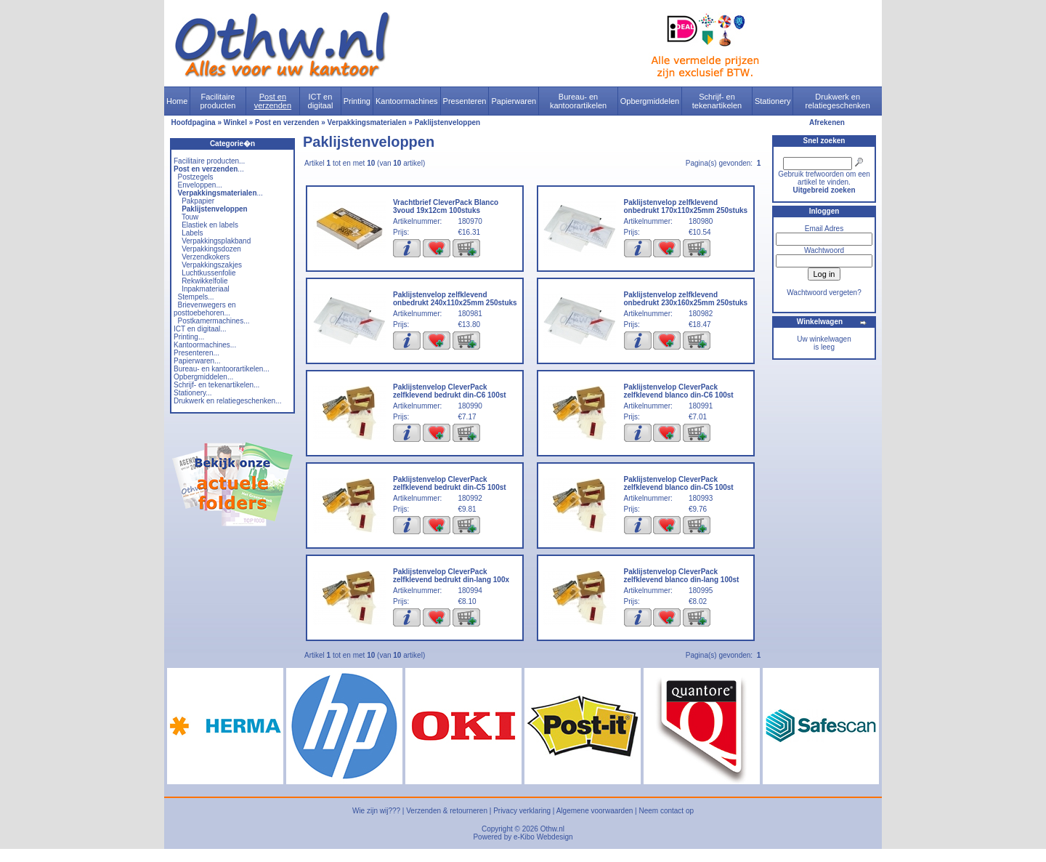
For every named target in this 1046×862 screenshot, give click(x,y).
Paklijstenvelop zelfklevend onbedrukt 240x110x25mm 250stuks (455, 299)
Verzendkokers (206, 257)
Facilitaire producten (217, 101)
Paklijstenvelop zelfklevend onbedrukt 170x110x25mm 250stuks (686, 206)
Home (176, 101)
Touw (190, 217)
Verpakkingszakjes (212, 265)
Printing (357, 101)
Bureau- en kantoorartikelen (578, 101)
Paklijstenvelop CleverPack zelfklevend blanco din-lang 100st (681, 576)
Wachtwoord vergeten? (824, 293)
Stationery (773, 101)
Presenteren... (196, 353)
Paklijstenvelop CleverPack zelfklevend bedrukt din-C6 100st (449, 391)
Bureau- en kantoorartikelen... (221, 369)
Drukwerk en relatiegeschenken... (227, 401)
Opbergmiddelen (649, 101)
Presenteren (465, 101)
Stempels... (196, 297)
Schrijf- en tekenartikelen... (216, 385)
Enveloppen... (200, 185)
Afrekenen (827, 122)
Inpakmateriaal (206, 289)
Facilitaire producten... (209, 161)
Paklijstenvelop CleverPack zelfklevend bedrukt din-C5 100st (449, 483)
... (209, 169)
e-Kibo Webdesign (543, 837)
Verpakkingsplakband (216, 241)
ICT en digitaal (320, 101)
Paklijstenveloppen (448, 122)
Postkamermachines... (214, 321)
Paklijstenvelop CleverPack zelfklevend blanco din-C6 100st (679, 391)
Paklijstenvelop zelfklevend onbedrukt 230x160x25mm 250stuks (686, 299)
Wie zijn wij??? (376, 811)
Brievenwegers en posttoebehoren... (205, 309)
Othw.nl (552, 829)
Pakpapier (198, 201)
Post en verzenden (272, 101)
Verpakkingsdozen (211, 249)
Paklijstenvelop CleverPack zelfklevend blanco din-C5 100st (679, 483)
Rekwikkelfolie (204, 281)
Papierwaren (513, 101)
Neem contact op (666, 811)
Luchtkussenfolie (209, 273)
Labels (192, 233)
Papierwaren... (197, 361)
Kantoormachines (407, 101)
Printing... (189, 337)
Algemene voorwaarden (594, 811)
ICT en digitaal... (200, 329)
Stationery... (193, 393)
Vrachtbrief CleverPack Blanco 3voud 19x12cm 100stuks (445, 206)
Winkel (235, 122)
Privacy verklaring (522, 811)
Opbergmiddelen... (203, 377)
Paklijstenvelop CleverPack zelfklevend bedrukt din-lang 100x (451, 576)
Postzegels (196, 177)
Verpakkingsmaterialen (367, 122)
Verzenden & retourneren (446, 811)
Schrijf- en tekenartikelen (717, 101)
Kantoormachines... (205, 345)
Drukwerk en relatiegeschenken (838, 101)
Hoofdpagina (193, 122)
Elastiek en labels (210, 225)
